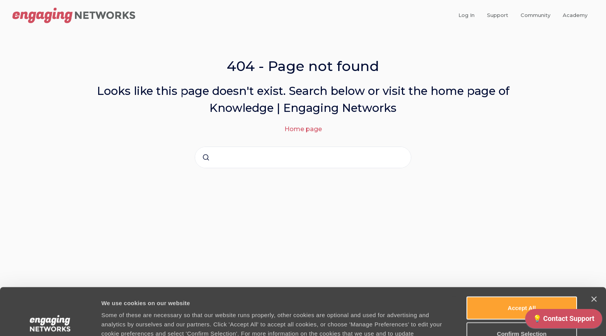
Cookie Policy (237, 295)
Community (535, 15)
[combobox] (303, 157)
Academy (575, 15)
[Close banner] (594, 252)
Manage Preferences (416, 320)
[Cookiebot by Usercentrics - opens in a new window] (50, 321)
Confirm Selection (521, 286)
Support (497, 15)
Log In (466, 15)
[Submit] (206, 157)
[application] (563, 320)
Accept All (522, 260)
